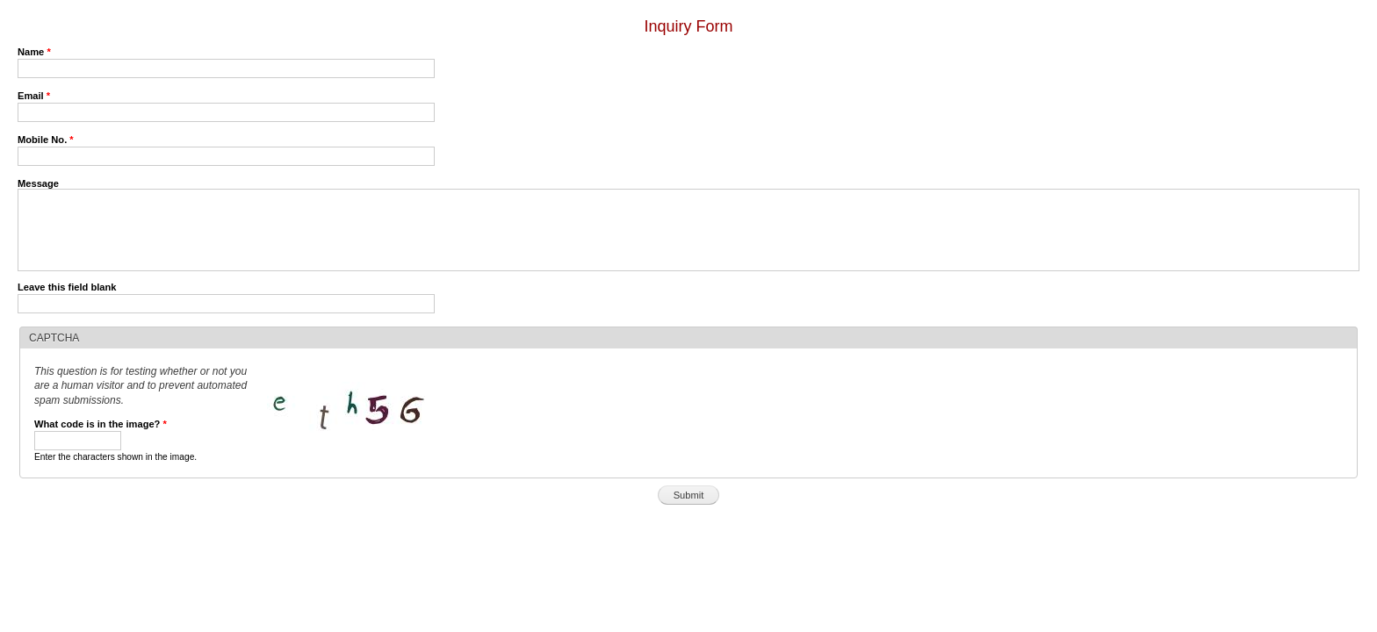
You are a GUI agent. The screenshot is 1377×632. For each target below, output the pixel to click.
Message (38, 183)
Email (34, 95)
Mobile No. (46, 139)
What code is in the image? (100, 424)
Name (34, 52)
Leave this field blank (67, 287)
